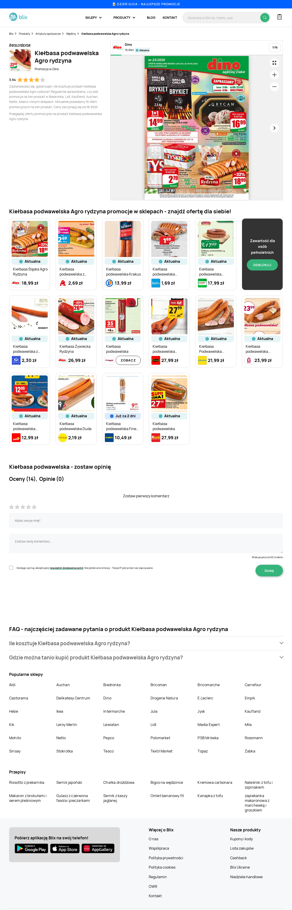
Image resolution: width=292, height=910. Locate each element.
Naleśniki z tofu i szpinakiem (259, 785)
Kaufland (253, 711)
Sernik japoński (69, 782)
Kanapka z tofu (210, 795)
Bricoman (159, 684)
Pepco (108, 737)
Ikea (59, 711)
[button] (146, 643)
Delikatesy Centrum (73, 698)
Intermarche (114, 711)
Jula (154, 711)
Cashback (238, 857)
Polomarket (160, 737)
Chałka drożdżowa (118, 782)
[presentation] (43, 591)
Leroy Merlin (66, 724)
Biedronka (112, 684)
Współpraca (159, 848)
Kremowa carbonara (215, 782)
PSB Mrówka (208, 737)
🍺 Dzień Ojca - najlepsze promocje (146, 4)
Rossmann (254, 737)
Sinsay (15, 751)
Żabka (250, 751)
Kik (11, 724)
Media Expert (208, 724)
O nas (153, 838)
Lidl (153, 724)
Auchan (63, 684)
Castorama (18, 698)
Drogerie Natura (164, 698)
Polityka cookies (162, 867)
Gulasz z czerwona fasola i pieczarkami (73, 798)
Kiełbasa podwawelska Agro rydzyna (105, 34)
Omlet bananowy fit (167, 795)
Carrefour (253, 684)
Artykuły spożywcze (48, 34)
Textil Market (162, 751)
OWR (153, 886)
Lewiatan (111, 724)
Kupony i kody (241, 838)
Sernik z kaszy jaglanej (115, 798)
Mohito (15, 737)
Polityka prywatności (166, 857)
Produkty (24, 34)
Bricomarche (209, 684)
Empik (250, 698)
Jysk (201, 711)
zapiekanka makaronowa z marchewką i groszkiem (257, 803)
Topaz (203, 751)
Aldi (12, 684)
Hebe (13, 711)
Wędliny (71, 34)
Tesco (108, 751)
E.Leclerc (205, 698)
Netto (61, 737)
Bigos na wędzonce (167, 782)
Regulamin (158, 876)
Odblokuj (262, 265)
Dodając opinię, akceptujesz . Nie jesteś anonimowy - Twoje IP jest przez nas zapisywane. (85, 568)
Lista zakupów (242, 848)
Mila (248, 724)
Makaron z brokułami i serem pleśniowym (28, 798)
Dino (107, 698)
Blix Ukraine (240, 867)
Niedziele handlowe (246, 876)
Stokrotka (64, 751)
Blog (151, 17)
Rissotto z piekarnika (26, 782)
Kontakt (170, 17)
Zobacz (128, 360)
